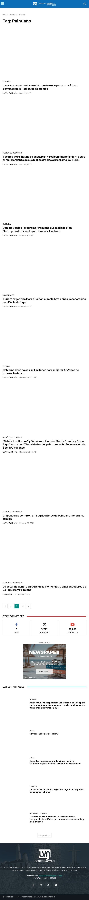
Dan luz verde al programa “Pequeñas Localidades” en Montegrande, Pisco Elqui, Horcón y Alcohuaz (37, 229)
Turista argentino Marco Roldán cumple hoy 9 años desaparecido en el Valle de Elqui (44, 300)
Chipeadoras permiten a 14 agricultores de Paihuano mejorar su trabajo (43, 517)
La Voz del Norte (10, 93)
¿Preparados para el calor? (44, 734)
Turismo (6, 366)
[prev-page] (5, 606)
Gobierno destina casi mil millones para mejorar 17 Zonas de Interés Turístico (41, 371)
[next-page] (28, 606)
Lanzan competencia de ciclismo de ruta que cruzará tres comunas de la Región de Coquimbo (40, 87)
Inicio (5, 14)
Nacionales (8, 295)
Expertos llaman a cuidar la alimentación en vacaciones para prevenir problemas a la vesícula (55, 762)
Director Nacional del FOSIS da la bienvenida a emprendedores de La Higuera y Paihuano (44, 588)
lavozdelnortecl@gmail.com (51, 876)
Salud (32, 730)
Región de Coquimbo (12, 153)
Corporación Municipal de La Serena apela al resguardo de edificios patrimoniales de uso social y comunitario (57, 819)
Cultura (7, 224)
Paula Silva (7, 594)
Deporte (7, 82)
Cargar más (44, 835)
